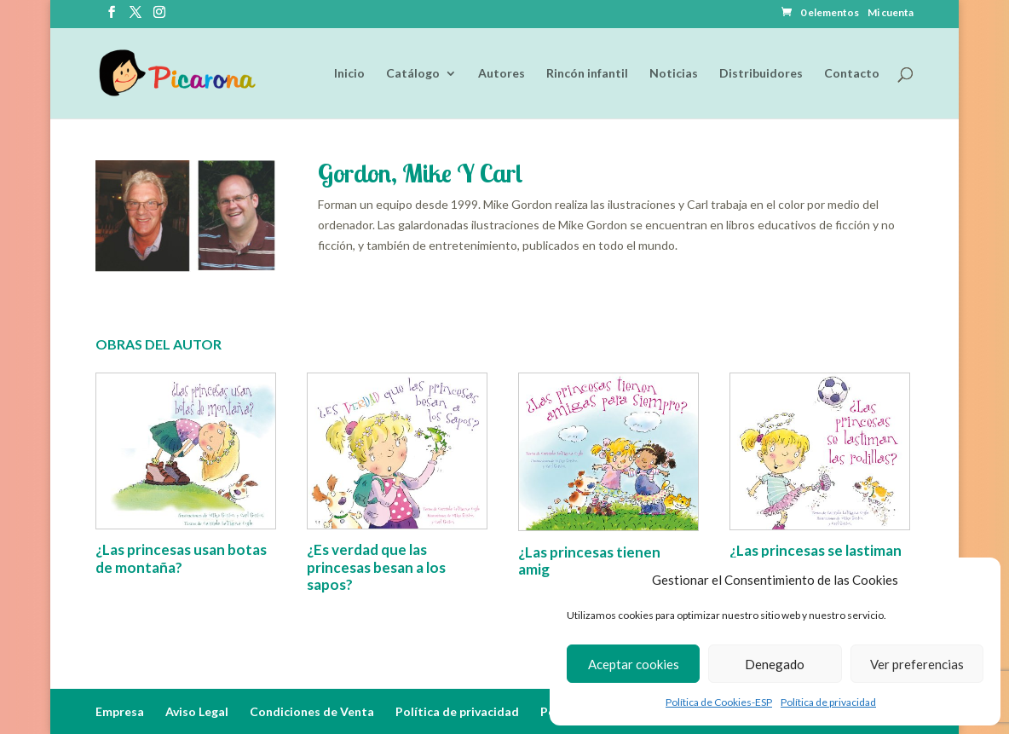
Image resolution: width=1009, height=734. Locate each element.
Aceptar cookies (633, 664)
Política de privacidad (828, 702)
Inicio (349, 73)
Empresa (119, 711)
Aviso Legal (196, 711)
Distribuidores (761, 73)
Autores (501, 73)
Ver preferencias (917, 664)
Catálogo (413, 73)
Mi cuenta (891, 13)
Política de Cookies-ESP (719, 702)
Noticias (673, 73)
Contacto (851, 73)
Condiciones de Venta (312, 711)
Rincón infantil (587, 73)
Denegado (774, 664)
